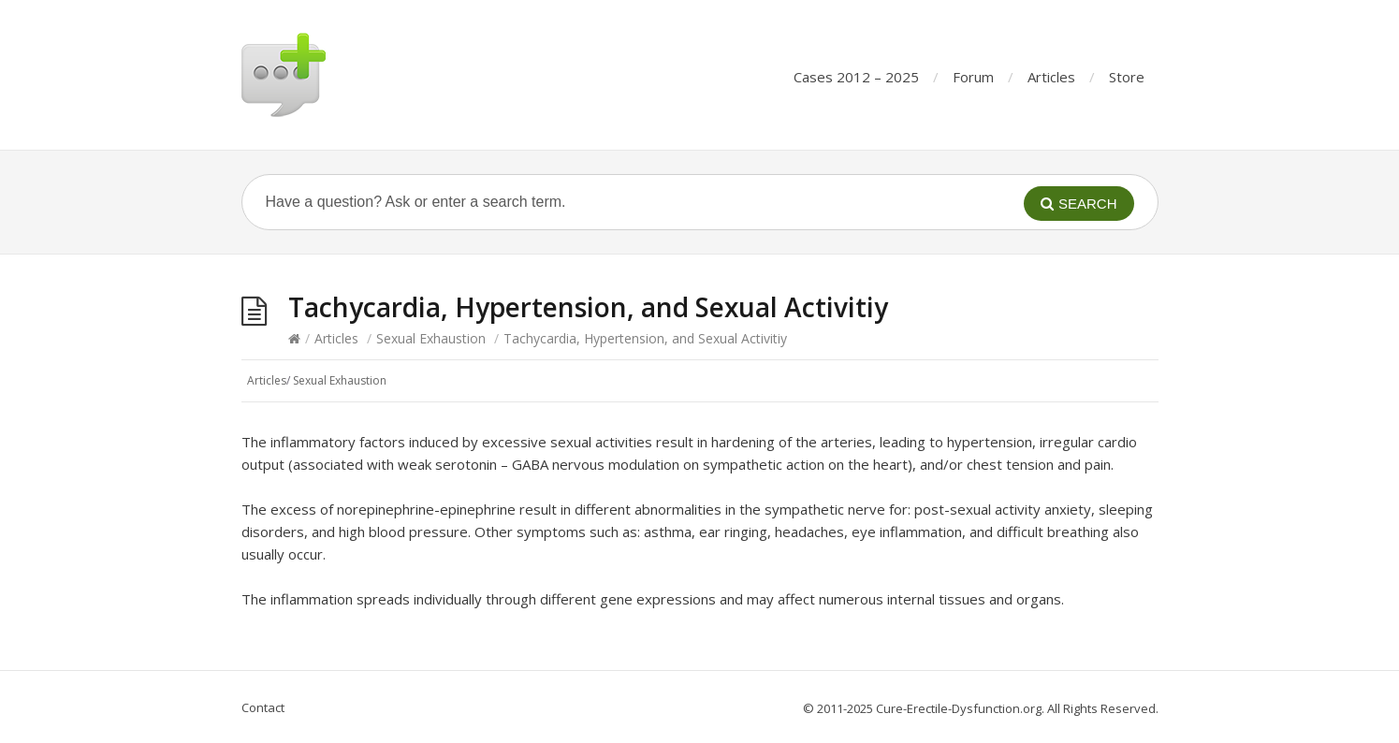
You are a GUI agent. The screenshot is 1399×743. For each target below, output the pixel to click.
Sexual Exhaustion (431, 338)
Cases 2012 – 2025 (856, 76)
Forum (973, 76)
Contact (262, 707)
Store (1126, 76)
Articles (1051, 76)
